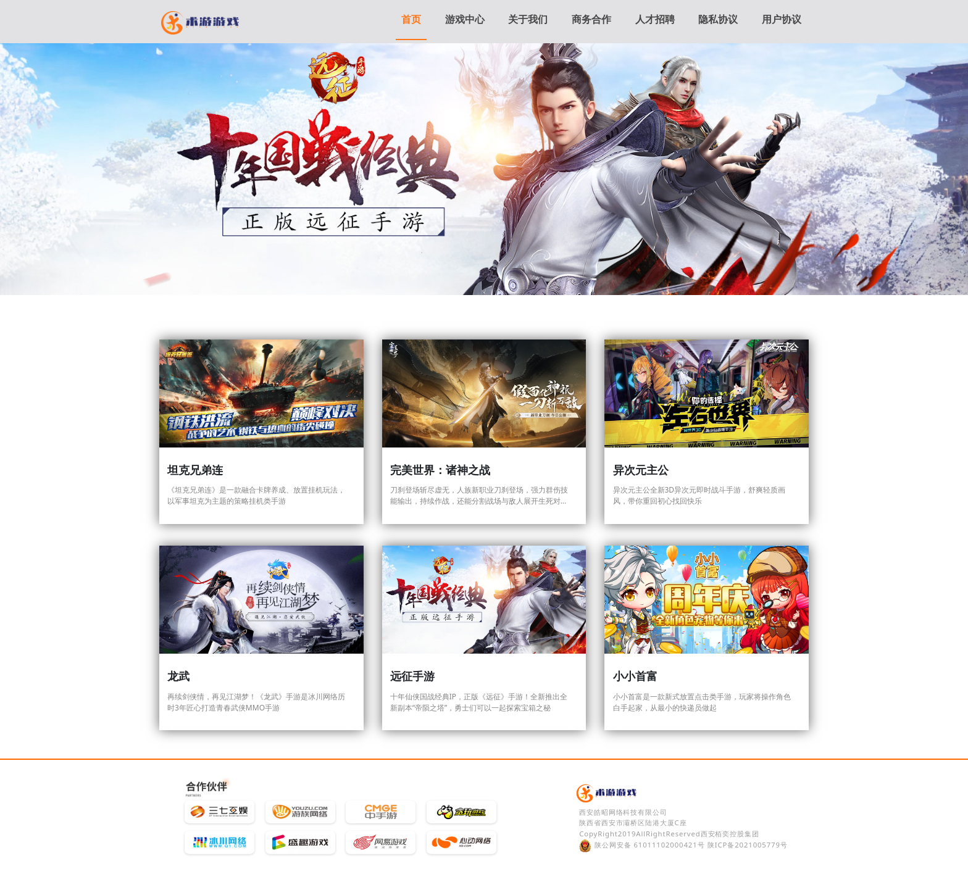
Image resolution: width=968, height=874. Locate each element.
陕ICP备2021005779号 (747, 844)
